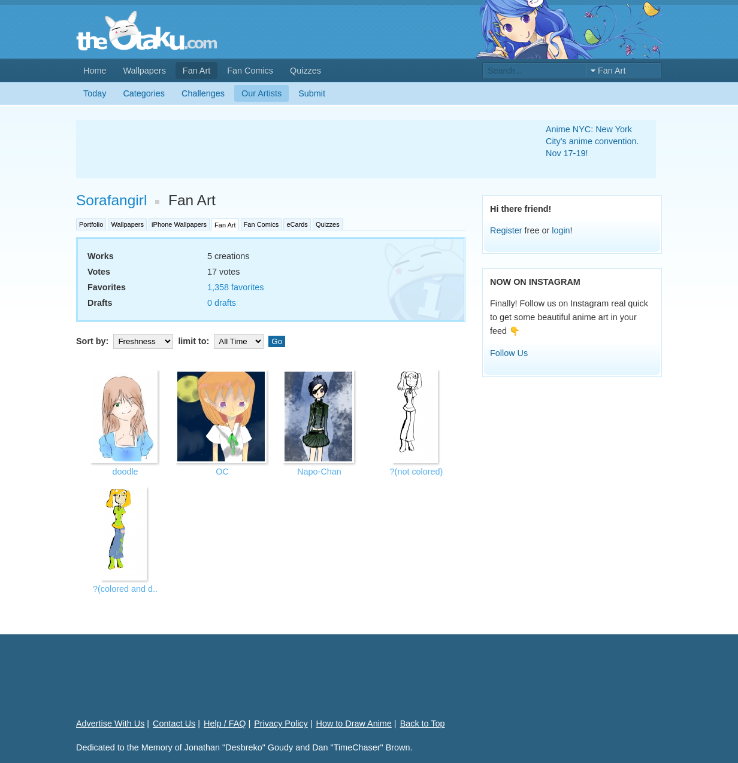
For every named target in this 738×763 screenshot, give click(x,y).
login (561, 230)
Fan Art (196, 70)
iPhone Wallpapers (179, 224)
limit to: (222, 341)
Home (94, 70)
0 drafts (221, 303)
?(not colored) (416, 471)
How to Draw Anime (354, 723)
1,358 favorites (235, 287)
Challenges (203, 93)
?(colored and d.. (125, 589)
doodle (125, 471)
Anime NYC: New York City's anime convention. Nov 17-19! (592, 141)
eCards (296, 224)
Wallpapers (144, 70)
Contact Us (174, 723)
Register (506, 230)
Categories (144, 93)
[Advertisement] (296, 149)
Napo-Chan (319, 471)
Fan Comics (250, 70)
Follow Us (509, 353)
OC (222, 471)
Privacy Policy (281, 723)
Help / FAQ (225, 723)
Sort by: (126, 341)
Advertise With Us (110, 723)
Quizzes (305, 70)
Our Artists (261, 93)
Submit (311, 93)
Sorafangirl (111, 200)
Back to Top (422, 723)
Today (94, 93)
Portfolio (91, 224)
